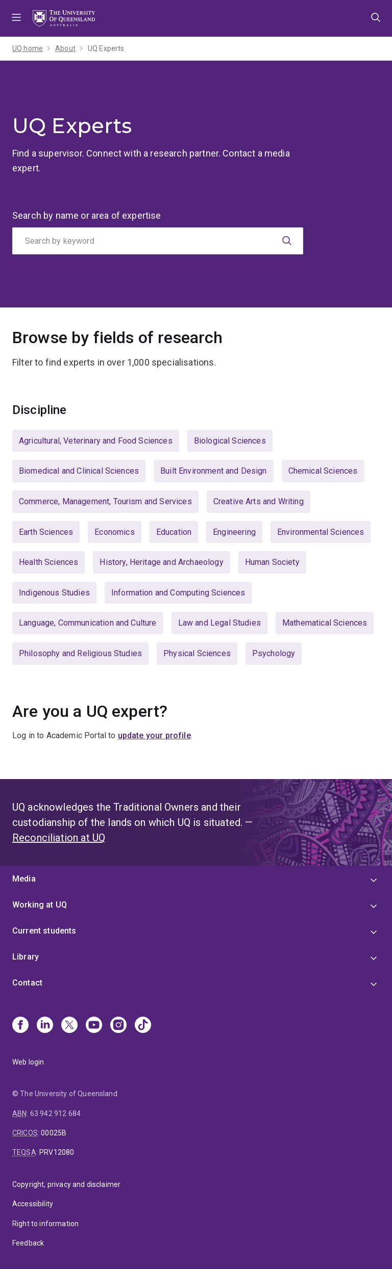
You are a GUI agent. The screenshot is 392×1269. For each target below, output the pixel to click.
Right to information (45, 1224)
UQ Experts (106, 48)
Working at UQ (39, 905)
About (65, 48)
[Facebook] (20, 1026)
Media (24, 879)
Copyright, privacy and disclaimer (66, 1184)
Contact (27, 983)
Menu (16, 18)
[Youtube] (94, 1026)
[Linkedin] (45, 1026)
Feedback (28, 1243)
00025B (53, 1133)
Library (25, 957)
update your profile (154, 735)
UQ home (27, 48)
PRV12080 (56, 1152)
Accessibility (32, 1204)
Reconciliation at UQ (58, 838)
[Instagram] (118, 1026)
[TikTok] (143, 1026)
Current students (44, 931)
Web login (28, 1062)
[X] (69, 1026)
